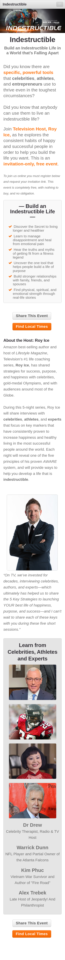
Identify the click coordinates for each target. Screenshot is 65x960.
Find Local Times (32, 326)
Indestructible (15, 4)
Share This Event (32, 316)
